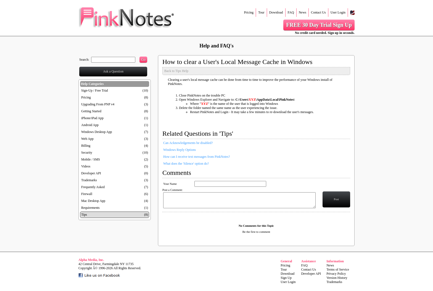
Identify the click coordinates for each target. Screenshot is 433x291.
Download (276, 12)
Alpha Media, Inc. (91, 260)
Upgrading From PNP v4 (97, 104)
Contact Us (318, 12)
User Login (338, 12)
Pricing (249, 12)
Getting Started (91, 111)
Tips (84, 215)
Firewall (86, 194)
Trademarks (89, 180)
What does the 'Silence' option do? (186, 163)
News (302, 12)
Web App (87, 139)
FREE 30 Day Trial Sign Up (319, 25)
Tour (261, 12)
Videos (85, 166)
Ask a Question (113, 71)
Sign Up (286, 278)
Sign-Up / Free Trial (94, 90)
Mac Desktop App (93, 201)
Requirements (90, 208)
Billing (85, 146)
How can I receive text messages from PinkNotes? (196, 157)
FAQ (291, 12)
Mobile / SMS (90, 159)
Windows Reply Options (179, 150)
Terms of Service (337, 269)
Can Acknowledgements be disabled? (188, 143)
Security (86, 152)
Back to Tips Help (176, 71)
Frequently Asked (93, 187)
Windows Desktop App (96, 132)
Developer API (91, 173)
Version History (336, 278)
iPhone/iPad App (92, 118)
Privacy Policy (336, 274)
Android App (90, 125)
